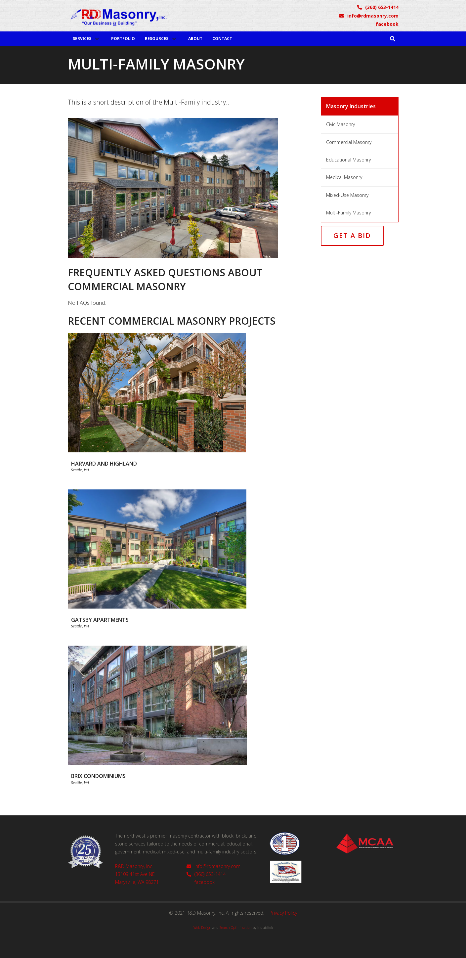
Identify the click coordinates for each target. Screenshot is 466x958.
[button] (87, 38)
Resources (156, 39)
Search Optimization (236, 927)
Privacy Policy (283, 913)
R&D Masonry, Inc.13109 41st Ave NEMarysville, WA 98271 (137, 874)
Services (82, 39)
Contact (222, 39)
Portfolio (123, 39)
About (195, 39)
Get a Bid (352, 235)
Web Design (202, 927)
